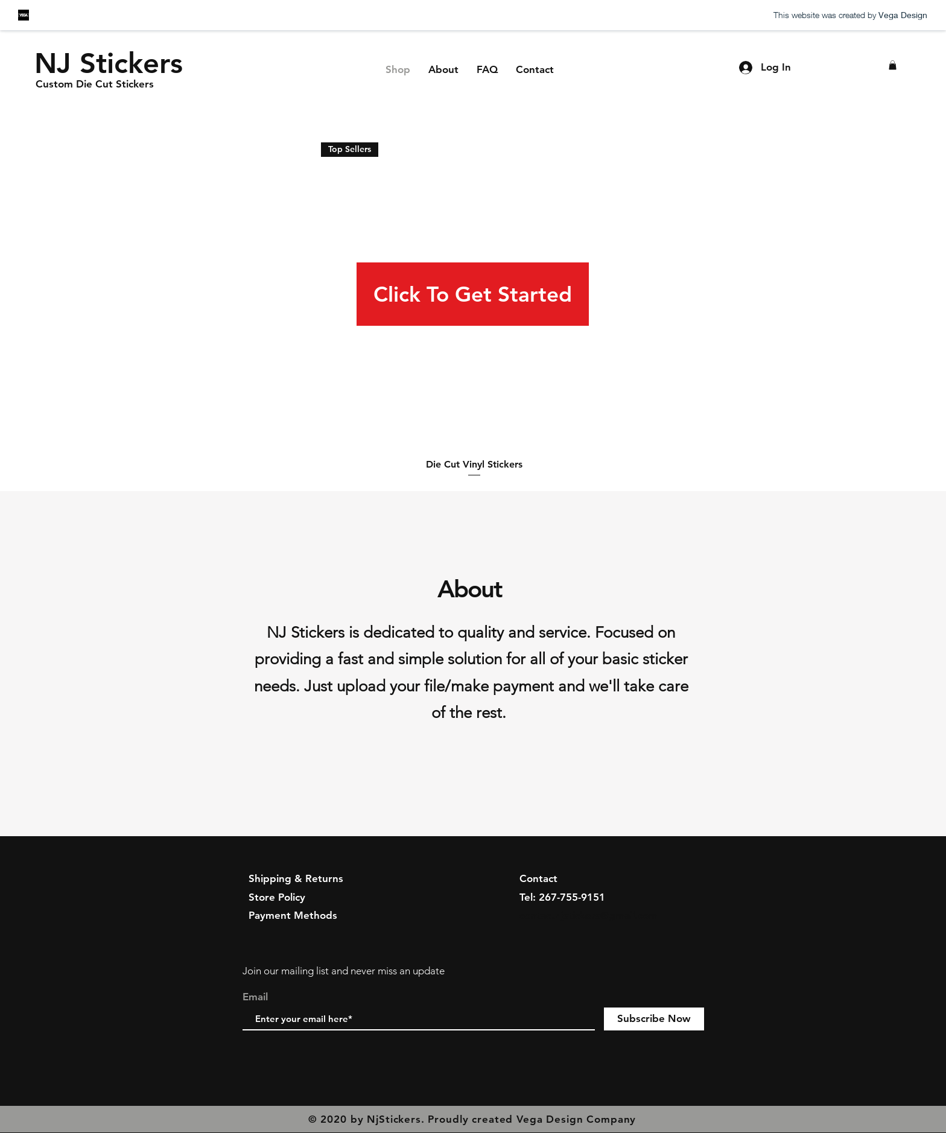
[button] (893, 65)
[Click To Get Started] (473, 294)
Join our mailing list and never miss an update (344, 971)
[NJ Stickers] (108, 63)
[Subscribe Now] (654, 1019)
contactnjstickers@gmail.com (588, 915)
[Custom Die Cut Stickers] (95, 84)
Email (255, 997)
